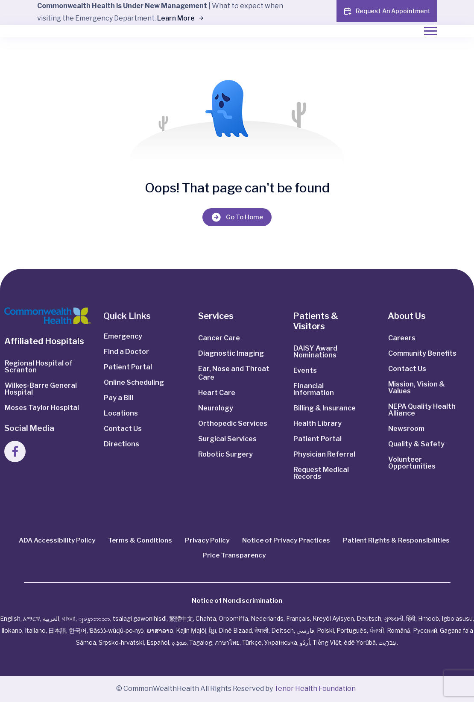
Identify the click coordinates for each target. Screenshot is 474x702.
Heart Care (216, 393)
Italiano (35, 630)
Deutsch (369, 618)
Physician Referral (324, 454)
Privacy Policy (207, 540)
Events (305, 370)
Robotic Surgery (225, 454)
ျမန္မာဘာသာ (94, 618)
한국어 (78, 630)
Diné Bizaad (235, 630)
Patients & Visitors (315, 321)
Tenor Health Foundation (315, 688)
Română (398, 630)
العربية (51, 618)
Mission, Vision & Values (416, 387)
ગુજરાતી (394, 618)
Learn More (180, 18)
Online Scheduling (134, 382)
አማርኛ (31, 618)
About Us (407, 316)
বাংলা (69, 618)
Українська (280, 642)
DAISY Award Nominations (315, 351)
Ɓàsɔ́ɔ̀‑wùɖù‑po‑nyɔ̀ (116, 630)
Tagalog (200, 642)
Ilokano (11, 630)
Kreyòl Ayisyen (333, 618)
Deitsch (282, 630)
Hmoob (428, 618)
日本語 (57, 630)
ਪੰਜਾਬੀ (376, 630)
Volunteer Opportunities (412, 462)
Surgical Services (227, 439)
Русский (425, 630)
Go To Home (237, 217)
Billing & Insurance (324, 408)
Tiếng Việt (327, 642)
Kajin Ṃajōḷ (191, 630)
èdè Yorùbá (360, 642)
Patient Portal (128, 367)
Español (157, 642)
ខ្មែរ (212, 630)
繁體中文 (181, 618)
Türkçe (252, 642)
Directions (121, 444)
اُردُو (305, 642)
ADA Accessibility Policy (57, 540)
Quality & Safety (416, 444)
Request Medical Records (321, 473)
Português (351, 630)
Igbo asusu (457, 618)
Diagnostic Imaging (231, 353)
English (10, 618)
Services (216, 316)
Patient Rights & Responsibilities (396, 540)
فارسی (305, 630)
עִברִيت (387, 642)
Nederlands (267, 618)
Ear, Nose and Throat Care (233, 373)
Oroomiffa (233, 618)
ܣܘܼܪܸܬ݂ (179, 642)
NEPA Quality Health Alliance (422, 409)
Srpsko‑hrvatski (121, 642)
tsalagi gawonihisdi (140, 618)
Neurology (215, 408)
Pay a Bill (118, 398)
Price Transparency (234, 555)
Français (298, 618)
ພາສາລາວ (160, 630)
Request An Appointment (386, 11)
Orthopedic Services (232, 423)
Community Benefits (422, 353)
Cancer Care (219, 338)
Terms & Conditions (140, 540)
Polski (325, 630)
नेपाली (262, 630)
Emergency (123, 336)
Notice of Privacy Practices (286, 540)
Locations (121, 413)
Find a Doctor (126, 352)
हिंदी (410, 618)
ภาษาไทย (227, 642)
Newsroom (406, 429)
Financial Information (313, 389)
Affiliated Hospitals (44, 341)
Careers (401, 338)
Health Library (317, 423)
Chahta (206, 618)
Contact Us (123, 429)
